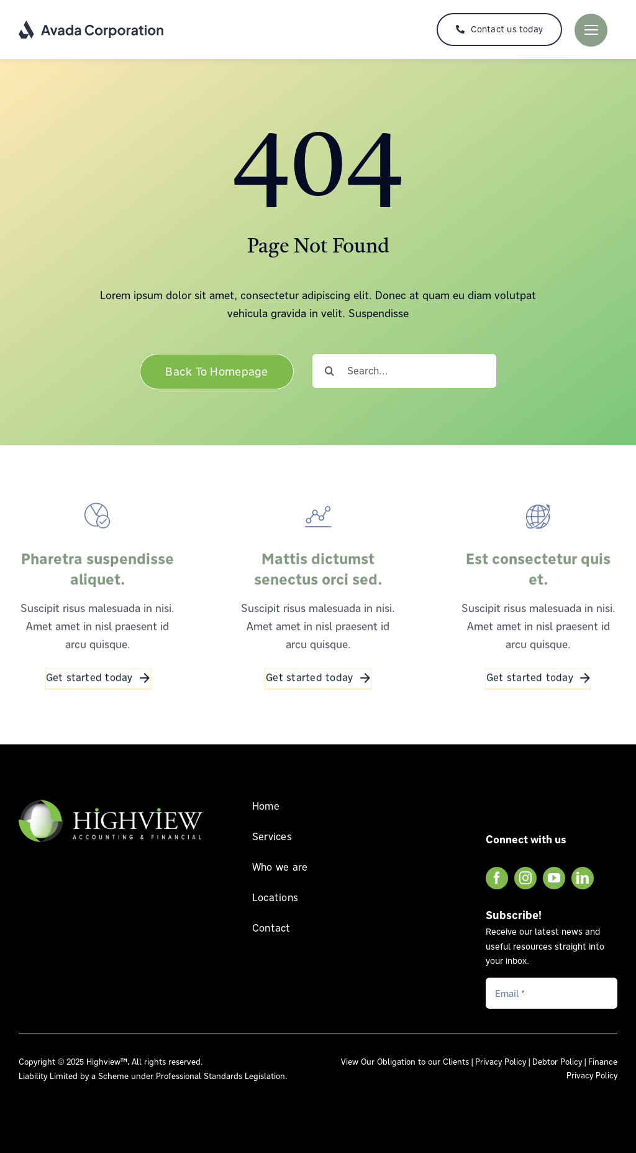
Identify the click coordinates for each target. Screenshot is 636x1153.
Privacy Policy (500, 1062)
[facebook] (497, 878)
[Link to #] (591, 30)
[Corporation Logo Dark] (92, 25)
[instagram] (525, 878)
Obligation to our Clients (423, 1062)
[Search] (329, 371)
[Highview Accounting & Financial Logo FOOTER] (110, 799)
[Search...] (404, 371)
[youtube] (554, 878)
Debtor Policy (557, 1062)
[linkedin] (582, 878)
